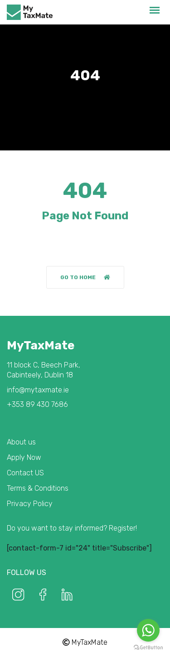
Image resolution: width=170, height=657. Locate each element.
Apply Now (24, 457)
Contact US (25, 473)
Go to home (85, 277)
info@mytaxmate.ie (38, 390)
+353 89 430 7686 (37, 404)
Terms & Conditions (37, 488)
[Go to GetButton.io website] (148, 648)
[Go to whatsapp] (148, 630)
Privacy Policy (30, 503)
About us (21, 442)
